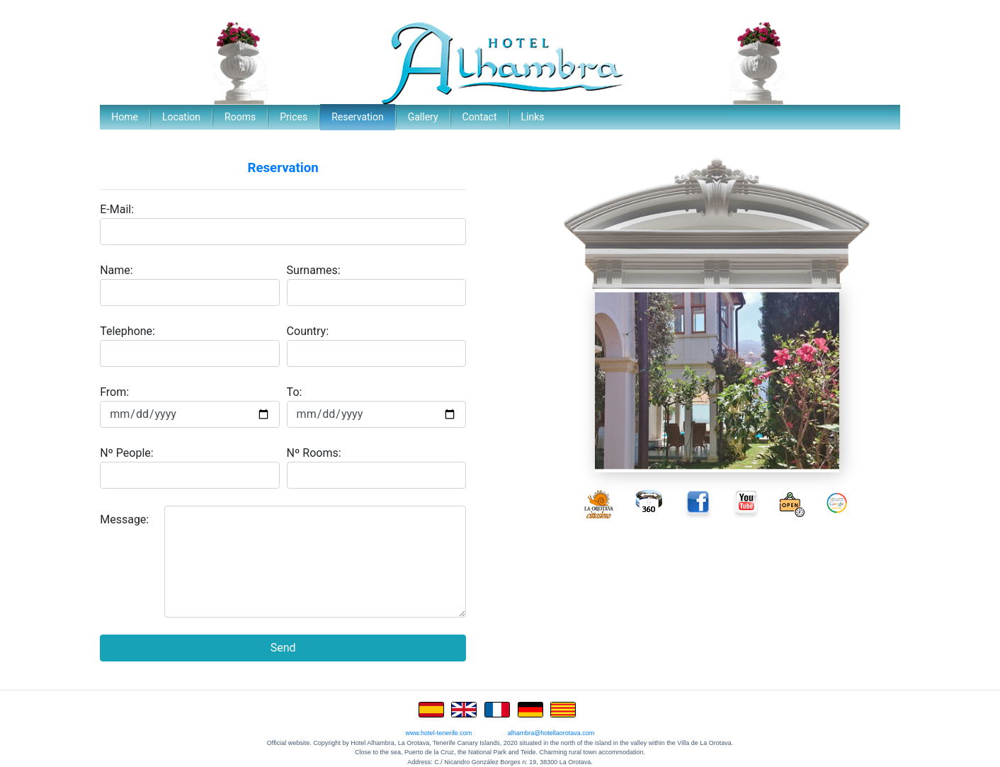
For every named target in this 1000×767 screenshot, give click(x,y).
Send (283, 647)
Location (181, 117)
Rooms (240, 117)
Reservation (357, 117)
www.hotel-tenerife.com (439, 733)
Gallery (423, 117)
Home (124, 117)
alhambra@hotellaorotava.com (551, 733)
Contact (479, 117)
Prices (293, 117)
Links (533, 117)
